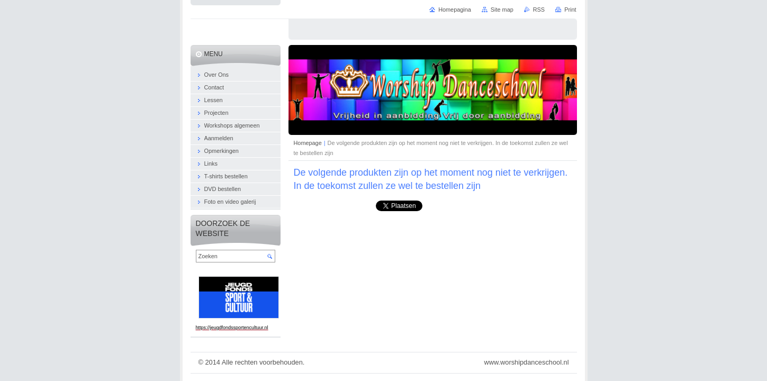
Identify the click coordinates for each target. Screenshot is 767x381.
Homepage (308, 143)
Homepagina (454, 9)
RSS (539, 9)
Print (570, 9)
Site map (502, 9)
